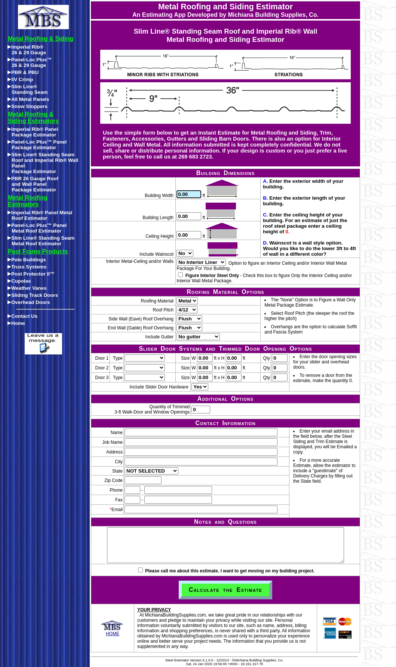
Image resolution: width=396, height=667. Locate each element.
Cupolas (19, 281)
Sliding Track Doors (32, 295)
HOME (112, 631)
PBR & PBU (23, 72)
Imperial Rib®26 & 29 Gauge (26, 49)
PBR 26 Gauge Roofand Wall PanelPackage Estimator (32, 184)
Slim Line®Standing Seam (27, 89)
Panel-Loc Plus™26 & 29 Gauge (29, 62)
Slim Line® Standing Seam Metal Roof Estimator (40, 240)
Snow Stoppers (27, 106)
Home (16, 323)
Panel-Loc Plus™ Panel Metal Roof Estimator (37, 228)
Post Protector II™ (31, 274)
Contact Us (22, 316)
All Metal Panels (28, 99)
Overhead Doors (28, 302)
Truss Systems (26, 267)
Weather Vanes (27, 288)
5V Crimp (20, 79)
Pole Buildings (26, 259)
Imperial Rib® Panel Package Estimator (32, 132)
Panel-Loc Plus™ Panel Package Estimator (37, 144)
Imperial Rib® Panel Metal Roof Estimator (39, 215)
